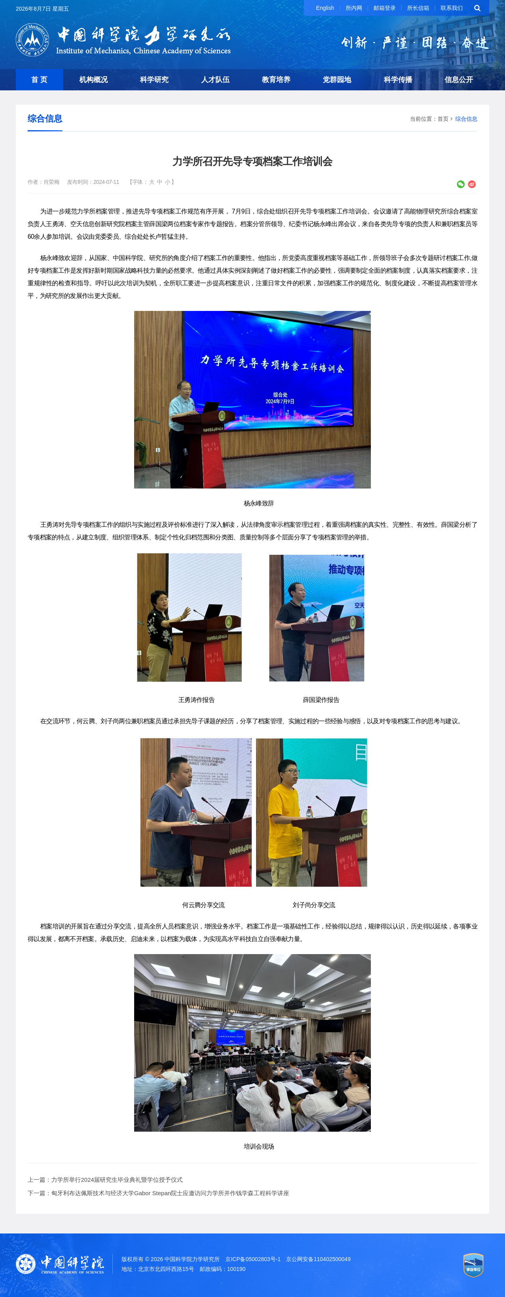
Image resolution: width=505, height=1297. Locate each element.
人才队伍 (215, 80)
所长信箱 (418, 8)
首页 (443, 119)
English (325, 8)
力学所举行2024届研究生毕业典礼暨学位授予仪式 (117, 1179)
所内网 (354, 8)
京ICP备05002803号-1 (253, 1259)
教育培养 (276, 80)
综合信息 (466, 119)
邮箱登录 (385, 8)
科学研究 (154, 80)
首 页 (39, 80)
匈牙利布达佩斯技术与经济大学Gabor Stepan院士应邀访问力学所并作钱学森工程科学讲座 (170, 1193)
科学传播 (398, 80)
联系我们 (452, 8)
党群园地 (337, 80)
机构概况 (93, 80)
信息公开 (459, 80)
